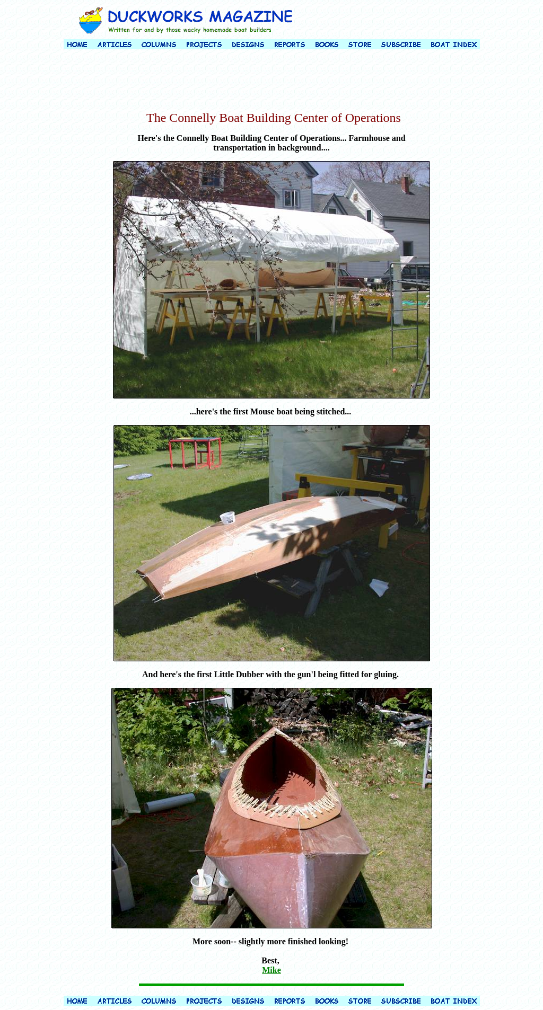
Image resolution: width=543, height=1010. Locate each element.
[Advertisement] (271, 81)
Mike (271, 969)
